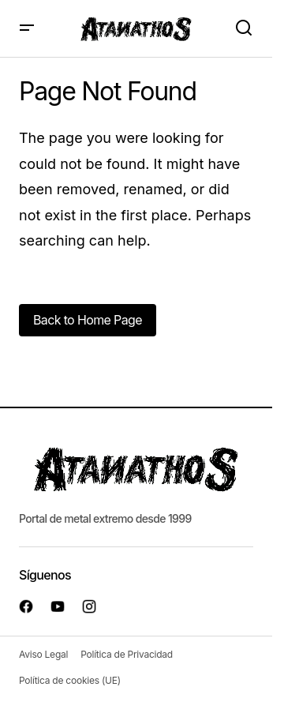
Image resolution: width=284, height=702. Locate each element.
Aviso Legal (43, 654)
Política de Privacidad (126, 654)
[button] (27, 28)
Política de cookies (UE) (70, 680)
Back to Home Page (87, 320)
